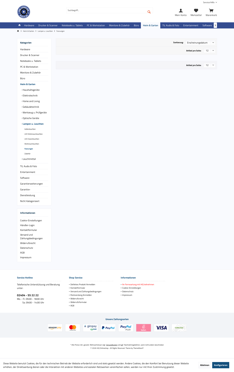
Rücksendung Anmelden (81, 294)
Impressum (25, 257)
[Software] (207, 25)
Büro (22, 78)
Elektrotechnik (30, 95)
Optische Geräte (30, 118)
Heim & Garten (27, 84)
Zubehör (27, 153)
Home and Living (31, 101)
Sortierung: (178, 42)
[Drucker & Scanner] (48, 25)
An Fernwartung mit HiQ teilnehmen (138, 284)
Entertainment (27, 172)
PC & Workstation (29, 67)
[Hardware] (29, 25)
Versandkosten (111, 344)
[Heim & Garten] (150, 25)
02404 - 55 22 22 (28, 295)
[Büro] (136, 25)
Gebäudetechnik (30, 107)
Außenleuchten (30, 129)
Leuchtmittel (29, 159)
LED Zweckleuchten (31, 138)
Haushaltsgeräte (31, 90)
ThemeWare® (138, 348)
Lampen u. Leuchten (33, 124)
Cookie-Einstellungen (31, 220)
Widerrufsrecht (28, 243)
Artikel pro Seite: (193, 50)
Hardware (25, 49)
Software (24, 178)
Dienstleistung (27, 195)
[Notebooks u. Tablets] (72, 25)
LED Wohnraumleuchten (33, 134)
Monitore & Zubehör (30, 72)
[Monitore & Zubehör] (119, 25)
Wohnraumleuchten (31, 143)
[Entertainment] (190, 25)
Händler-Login (27, 225)
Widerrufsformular (78, 302)
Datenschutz (26, 248)
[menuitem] (209, 2)
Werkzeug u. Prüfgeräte (34, 112)
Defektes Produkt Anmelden (82, 284)
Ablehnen (204, 365)
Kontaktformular (28, 230)
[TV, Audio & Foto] (170, 25)
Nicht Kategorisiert (29, 201)
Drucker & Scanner (29, 55)
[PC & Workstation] (96, 25)
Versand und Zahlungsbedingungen (31, 236)
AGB (22, 252)
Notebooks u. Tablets (30, 61)
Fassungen (28, 148)
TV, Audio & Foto (28, 166)
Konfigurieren (220, 365)
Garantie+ (25, 189)
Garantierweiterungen (31, 183)
